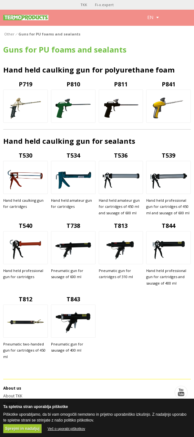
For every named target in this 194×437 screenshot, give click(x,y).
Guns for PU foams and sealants (49, 34)
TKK (83, 4)
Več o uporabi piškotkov (66, 429)
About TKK (12, 396)
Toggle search (172, 18)
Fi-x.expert (104, 4)
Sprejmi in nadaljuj (22, 428)
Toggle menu (186, 18)
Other (9, 34)
